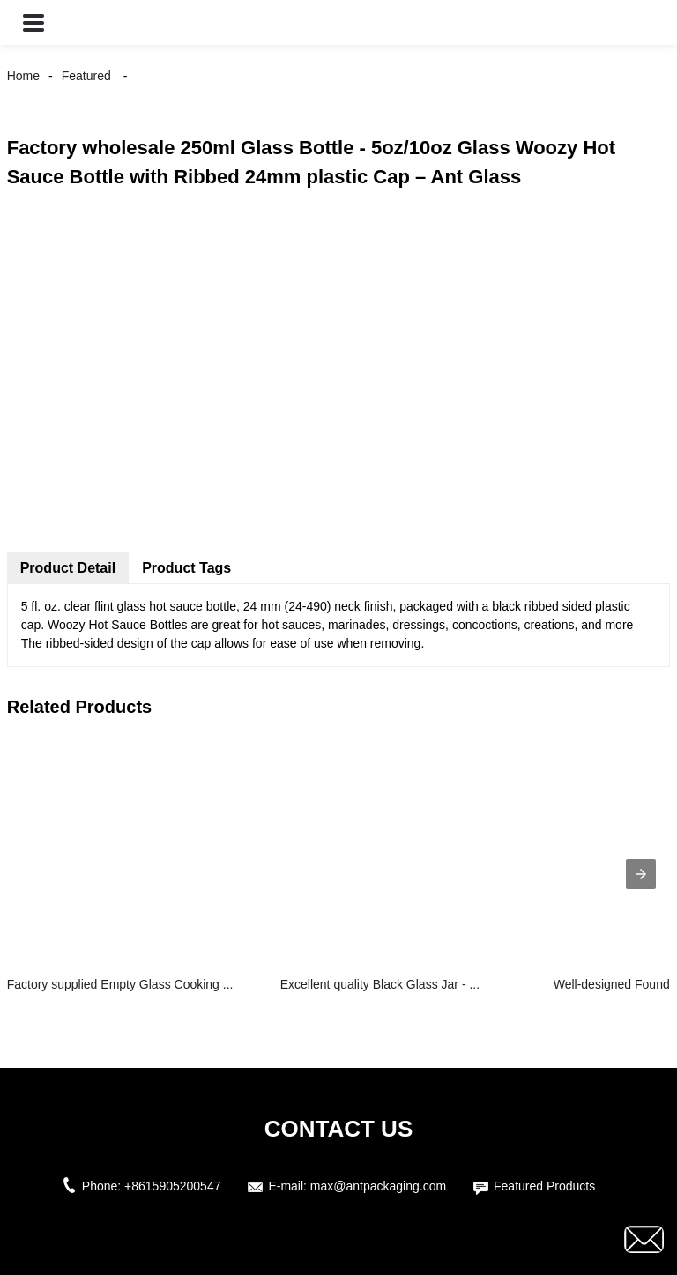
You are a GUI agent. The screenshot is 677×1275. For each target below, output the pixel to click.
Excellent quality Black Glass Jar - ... (380, 984)
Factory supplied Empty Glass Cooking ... (120, 984)
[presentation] (641, 874)
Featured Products (544, 1186)
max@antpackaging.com (378, 1186)
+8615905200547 (172, 1186)
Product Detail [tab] (67, 567)
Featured (86, 76)
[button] (33, 22)
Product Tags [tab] (186, 567)
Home (23, 76)
